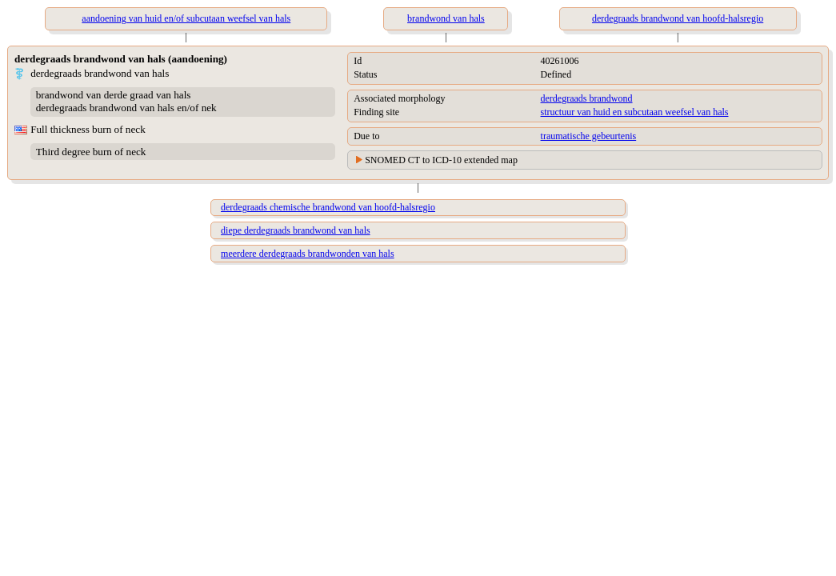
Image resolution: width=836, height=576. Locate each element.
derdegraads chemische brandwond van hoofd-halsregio (328, 207)
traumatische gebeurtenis (589, 136)
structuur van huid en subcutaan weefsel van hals (635, 112)
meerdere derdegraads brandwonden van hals (307, 253)
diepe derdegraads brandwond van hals (295, 230)
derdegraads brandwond (587, 98)
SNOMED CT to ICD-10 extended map (441, 160)
